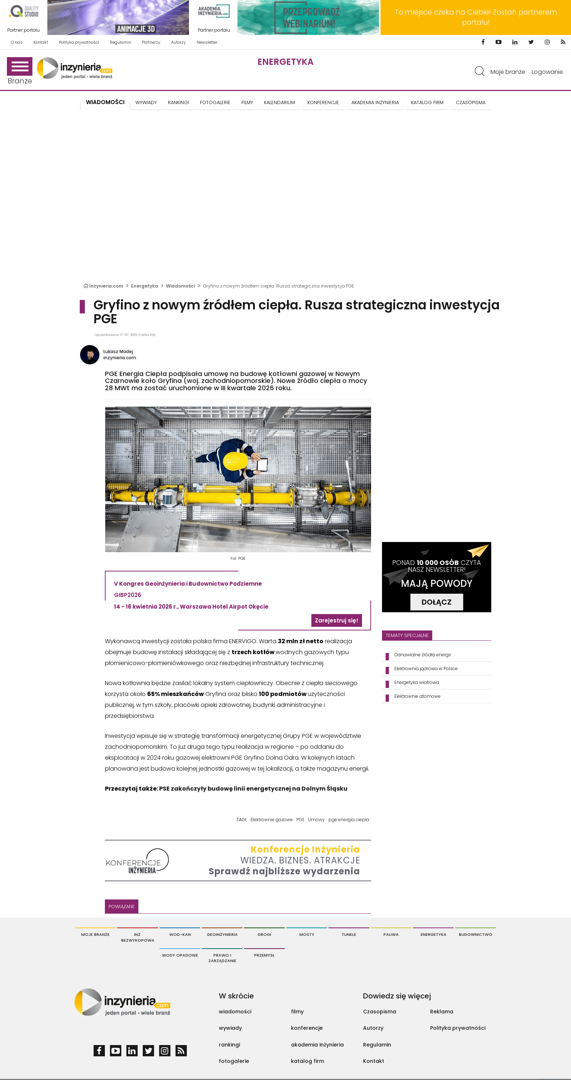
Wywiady (146, 102)
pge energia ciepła (348, 819)
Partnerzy (151, 42)
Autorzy (178, 42)
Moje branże (508, 72)
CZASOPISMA (470, 102)
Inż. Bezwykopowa (137, 937)
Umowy (316, 819)
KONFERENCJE (323, 102)
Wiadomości (105, 102)
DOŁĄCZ (437, 602)
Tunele (349, 934)
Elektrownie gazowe (272, 819)
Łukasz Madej (118, 351)
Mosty (306, 934)
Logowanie (547, 72)
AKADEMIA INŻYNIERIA (375, 102)
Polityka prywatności (79, 42)
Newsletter (207, 42)
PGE (300, 819)
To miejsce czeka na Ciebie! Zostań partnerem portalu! (476, 17)
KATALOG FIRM (427, 102)
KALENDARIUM (279, 102)
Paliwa (391, 934)
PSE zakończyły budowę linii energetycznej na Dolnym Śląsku (253, 788)
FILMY (247, 102)
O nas (17, 42)
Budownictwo (475, 934)
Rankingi (178, 102)
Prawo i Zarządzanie (222, 958)
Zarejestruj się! (336, 620)
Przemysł (264, 955)
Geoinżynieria (222, 934)
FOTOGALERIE (215, 102)
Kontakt (41, 42)
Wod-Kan (180, 934)
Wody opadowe (180, 955)
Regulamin (120, 42)
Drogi (264, 934)
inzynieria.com (119, 358)
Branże (19, 71)
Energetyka (285, 62)
